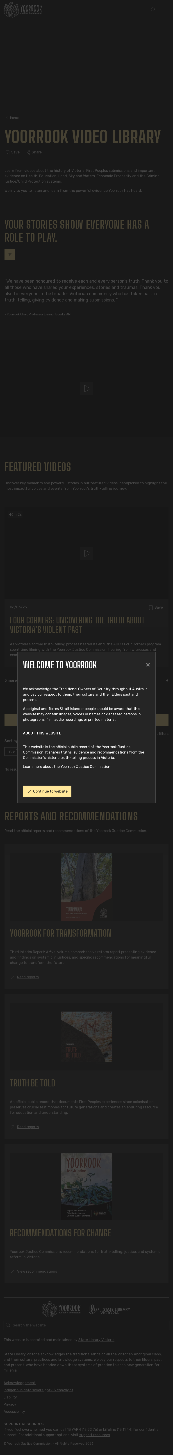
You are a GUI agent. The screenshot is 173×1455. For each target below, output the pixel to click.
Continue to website (47, 791)
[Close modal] (147, 665)
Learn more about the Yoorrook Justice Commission (66, 767)
